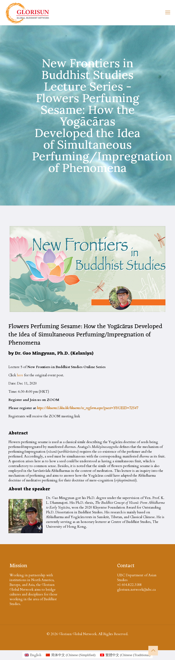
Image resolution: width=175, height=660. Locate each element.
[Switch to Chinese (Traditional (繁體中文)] (125, 655)
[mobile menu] (168, 12)
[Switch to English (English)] (33, 655)
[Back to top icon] (153, 650)
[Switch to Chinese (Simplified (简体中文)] (71, 655)
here (20, 375)
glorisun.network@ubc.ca (136, 589)
